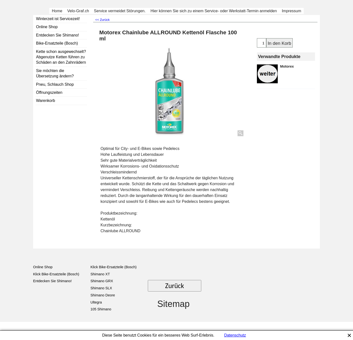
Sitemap (173, 304)
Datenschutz (235, 335)
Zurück (174, 285)
